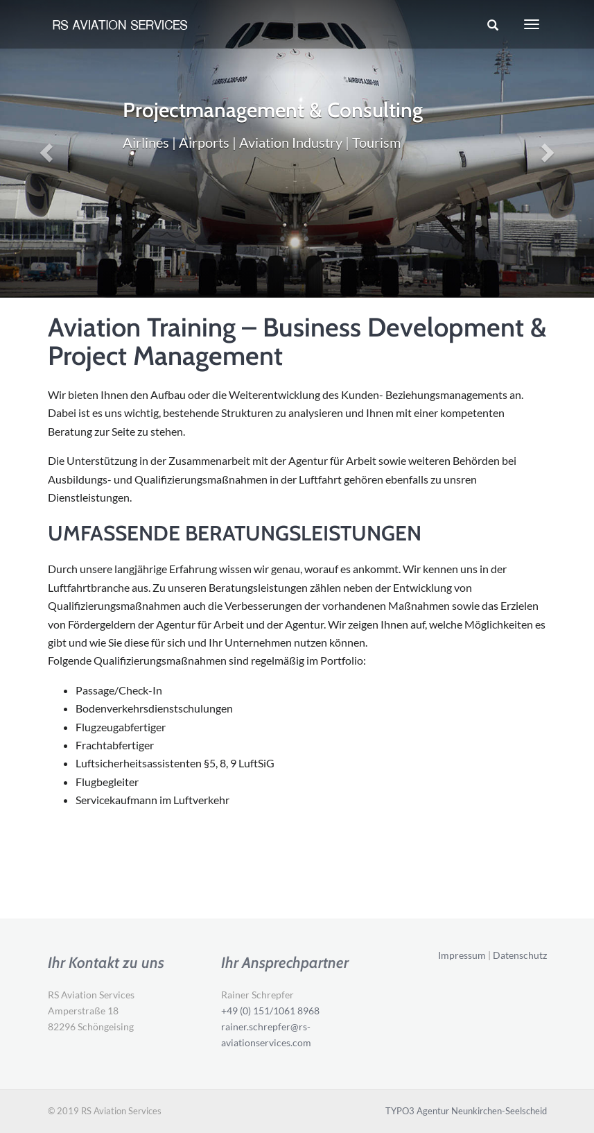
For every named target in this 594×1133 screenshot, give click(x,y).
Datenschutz (520, 955)
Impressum (462, 955)
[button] (44, 149)
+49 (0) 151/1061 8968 (270, 1010)
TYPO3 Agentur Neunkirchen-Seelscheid (466, 1110)
